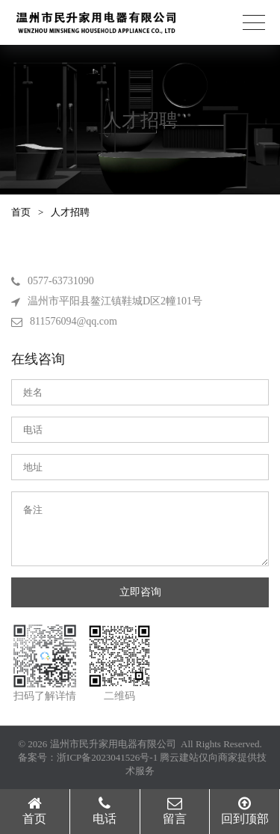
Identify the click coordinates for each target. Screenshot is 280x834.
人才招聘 (70, 212)
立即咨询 (140, 592)
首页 (21, 212)
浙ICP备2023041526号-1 (107, 757)
